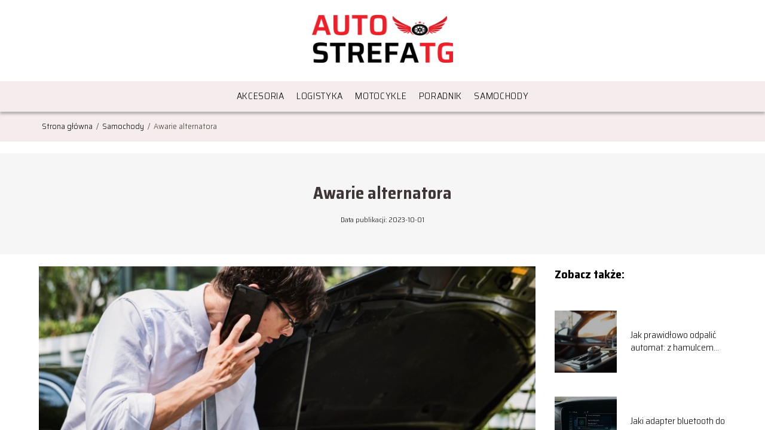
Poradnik (441, 95)
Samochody (501, 95)
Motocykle (380, 95)
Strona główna (68, 126)
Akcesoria (260, 95)
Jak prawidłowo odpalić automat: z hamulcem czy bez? (673, 341)
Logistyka (319, 95)
